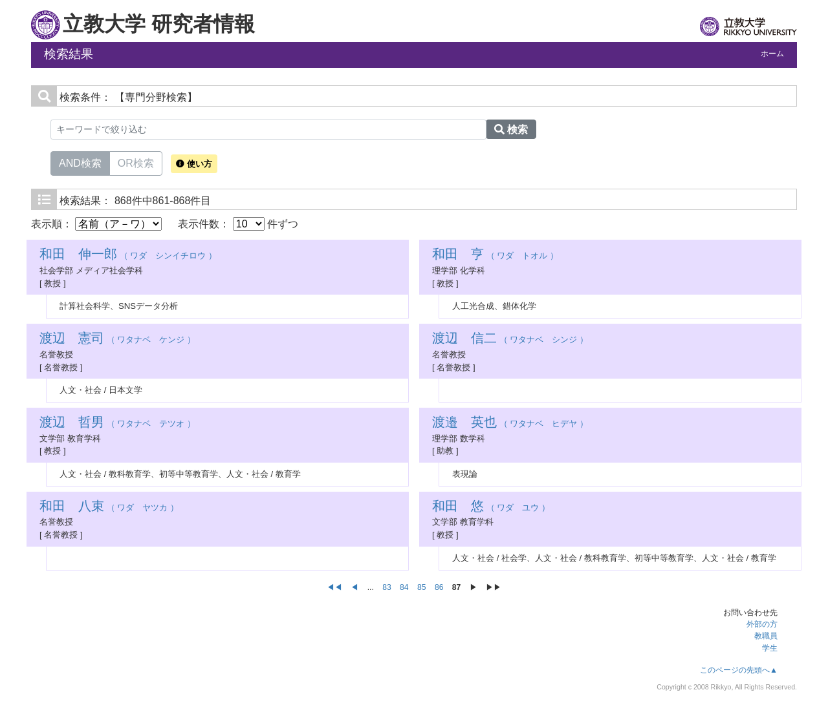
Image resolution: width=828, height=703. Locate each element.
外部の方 (762, 624)
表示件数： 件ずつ (238, 224)
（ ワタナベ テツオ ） (117, 423)
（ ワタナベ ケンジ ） (117, 339)
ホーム (772, 53)
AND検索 (80, 162)
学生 (770, 648)
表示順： (96, 224)
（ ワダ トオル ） (495, 255)
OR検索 (136, 162)
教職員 (766, 635)
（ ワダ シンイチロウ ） (128, 255)
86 (439, 587)
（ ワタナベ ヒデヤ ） (510, 423)
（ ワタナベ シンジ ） (510, 339)
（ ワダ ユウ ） (491, 507)
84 (404, 587)
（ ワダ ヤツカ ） (109, 507)
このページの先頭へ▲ (739, 670)
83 (386, 587)
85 (421, 587)
